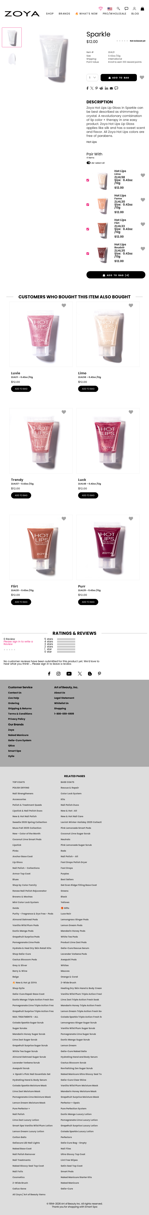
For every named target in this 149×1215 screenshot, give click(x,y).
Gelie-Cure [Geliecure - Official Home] (67, 1189)
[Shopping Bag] (142, 9)
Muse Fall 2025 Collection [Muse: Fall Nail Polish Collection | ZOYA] (27, 828)
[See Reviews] (130, 41)
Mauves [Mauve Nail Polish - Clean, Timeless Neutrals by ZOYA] (65, 971)
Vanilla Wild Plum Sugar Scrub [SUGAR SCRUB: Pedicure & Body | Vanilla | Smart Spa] (78, 1028)
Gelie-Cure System (19, 740)
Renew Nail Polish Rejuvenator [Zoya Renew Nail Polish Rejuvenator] (30, 891)
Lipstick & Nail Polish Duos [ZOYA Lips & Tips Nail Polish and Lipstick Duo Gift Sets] (27, 811)
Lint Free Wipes (69, 1160)
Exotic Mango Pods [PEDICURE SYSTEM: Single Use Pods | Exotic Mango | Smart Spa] (23, 931)
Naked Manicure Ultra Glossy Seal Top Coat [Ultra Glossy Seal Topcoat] (81, 1074)
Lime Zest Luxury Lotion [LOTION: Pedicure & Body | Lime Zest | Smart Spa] (26, 1120)
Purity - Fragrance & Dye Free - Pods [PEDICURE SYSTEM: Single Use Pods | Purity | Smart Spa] (33, 914)
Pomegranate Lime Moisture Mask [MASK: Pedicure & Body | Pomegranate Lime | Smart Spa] (32, 1097)
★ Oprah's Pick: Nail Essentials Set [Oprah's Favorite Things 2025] (31, 1074)
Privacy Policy (16, 719)
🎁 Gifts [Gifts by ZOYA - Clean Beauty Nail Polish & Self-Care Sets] (65, 908)
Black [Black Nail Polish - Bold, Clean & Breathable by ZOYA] (64, 897)
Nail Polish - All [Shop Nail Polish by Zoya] (69, 856)
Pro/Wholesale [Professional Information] (115, 14)
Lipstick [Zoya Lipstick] (17, 845)
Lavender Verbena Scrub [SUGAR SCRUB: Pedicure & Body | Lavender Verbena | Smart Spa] (26, 1063)
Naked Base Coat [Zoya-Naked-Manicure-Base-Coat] (22, 1149)
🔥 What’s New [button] (86, 14)
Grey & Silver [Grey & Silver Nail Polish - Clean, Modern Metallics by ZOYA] (20, 965)
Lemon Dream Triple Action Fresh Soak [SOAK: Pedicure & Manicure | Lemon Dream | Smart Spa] (81, 1011)
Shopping (60, 708)
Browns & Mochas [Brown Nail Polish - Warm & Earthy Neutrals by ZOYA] (23, 897)
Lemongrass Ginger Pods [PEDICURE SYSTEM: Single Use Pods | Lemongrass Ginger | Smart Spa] (75, 919)
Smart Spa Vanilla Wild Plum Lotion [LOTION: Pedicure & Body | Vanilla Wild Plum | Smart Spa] (33, 1126)
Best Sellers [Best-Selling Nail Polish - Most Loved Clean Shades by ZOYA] (67, 879)
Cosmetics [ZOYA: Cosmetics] (19, 1177)
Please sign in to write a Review (18, 642)
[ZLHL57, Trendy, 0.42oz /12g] (41, 446)
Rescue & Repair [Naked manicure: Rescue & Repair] (70, 788)
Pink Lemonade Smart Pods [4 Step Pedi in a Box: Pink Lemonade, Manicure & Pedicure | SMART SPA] (76, 828)
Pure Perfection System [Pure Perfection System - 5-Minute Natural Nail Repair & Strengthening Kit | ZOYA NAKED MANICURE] (73, 1109)
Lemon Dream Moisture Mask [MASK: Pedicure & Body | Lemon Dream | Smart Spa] (29, 1103)
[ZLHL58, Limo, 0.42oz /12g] (108, 340)
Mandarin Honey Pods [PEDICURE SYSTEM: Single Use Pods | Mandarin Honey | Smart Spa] (73, 931)
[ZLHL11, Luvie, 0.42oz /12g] (41, 340)
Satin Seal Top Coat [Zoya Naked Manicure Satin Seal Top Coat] (71, 1166)
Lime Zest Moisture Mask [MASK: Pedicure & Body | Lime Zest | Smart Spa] (26, 1091)
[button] (22, 13)
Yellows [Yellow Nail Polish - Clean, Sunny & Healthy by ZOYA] (65, 902)
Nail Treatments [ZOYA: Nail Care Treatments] (22, 1160)
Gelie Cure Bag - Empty (74, 1143)
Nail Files (66, 1149)
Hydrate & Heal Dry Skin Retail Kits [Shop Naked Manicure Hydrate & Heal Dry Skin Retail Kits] (32, 948)
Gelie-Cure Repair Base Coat (28, 994)
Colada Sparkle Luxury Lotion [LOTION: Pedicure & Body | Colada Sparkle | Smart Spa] (77, 1131)
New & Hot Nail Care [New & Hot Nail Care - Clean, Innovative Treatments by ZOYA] (72, 816)
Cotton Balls (19, 1137)
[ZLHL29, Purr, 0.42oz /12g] (108, 553)
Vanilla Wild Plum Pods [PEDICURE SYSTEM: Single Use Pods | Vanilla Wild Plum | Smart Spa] (26, 925)
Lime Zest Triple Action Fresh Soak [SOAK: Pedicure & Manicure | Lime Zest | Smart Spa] (80, 1000)
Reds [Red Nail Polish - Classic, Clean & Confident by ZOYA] (63, 851)
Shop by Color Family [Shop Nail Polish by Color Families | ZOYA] (25, 885)
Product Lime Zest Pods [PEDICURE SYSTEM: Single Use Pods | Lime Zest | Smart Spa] (74, 942)
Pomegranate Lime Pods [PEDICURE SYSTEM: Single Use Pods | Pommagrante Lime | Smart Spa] (26, 942)
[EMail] (111, 88)
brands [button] (64, 14)
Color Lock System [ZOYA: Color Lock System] (71, 793)
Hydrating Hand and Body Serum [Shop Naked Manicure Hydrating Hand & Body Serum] (79, 1057)
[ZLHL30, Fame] (115, 204)
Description (99, 102)
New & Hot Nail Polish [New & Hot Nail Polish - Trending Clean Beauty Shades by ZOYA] (25, 816)
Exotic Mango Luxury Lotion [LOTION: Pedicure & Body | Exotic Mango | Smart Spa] (76, 1114)
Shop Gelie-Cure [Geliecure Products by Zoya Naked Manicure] (22, 954)
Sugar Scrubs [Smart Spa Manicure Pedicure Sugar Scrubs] (20, 1028)
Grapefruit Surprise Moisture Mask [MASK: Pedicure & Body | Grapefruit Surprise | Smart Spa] (80, 1097)
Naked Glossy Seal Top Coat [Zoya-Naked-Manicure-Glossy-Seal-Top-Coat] (28, 1166)
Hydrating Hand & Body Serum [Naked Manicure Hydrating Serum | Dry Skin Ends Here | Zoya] (30, 1080)
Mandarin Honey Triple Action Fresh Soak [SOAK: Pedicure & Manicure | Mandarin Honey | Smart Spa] (81, 1005)
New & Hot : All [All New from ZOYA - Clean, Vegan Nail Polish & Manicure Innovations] (69, 811)
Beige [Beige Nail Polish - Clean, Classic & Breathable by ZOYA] (16, 977)
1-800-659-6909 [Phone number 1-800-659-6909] (64, 714)
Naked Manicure (18, 735)
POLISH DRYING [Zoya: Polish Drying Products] (21, 788)
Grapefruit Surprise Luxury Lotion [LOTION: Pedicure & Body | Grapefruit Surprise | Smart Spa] (79, 1126)
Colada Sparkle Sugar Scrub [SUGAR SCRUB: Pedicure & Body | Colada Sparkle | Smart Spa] (28, 1023)
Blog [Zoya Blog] (135, 14)
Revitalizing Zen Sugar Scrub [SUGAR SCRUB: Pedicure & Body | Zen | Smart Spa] (77, 1068)
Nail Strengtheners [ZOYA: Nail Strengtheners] (23, 793)
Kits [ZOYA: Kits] (63, 799)
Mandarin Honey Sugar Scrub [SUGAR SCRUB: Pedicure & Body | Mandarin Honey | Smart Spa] (29, 1034)
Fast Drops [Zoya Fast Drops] (67, 868)
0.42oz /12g (103, 56)
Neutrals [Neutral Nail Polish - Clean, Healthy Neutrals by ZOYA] (65, 839)
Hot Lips (91, 142)
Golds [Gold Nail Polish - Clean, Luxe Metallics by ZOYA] (16, 908)
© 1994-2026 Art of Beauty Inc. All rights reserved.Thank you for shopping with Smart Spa (75, 1205)
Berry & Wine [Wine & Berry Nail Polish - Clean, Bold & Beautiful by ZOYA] (20, 971)
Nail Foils (18, 1171)
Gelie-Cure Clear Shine (73, 1080)
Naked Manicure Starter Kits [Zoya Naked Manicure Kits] (76, 1177)
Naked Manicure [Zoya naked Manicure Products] (70, 1183)
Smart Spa (14, 751)
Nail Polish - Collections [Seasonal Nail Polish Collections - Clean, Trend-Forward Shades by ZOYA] (26, 868)
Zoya (11, 730)
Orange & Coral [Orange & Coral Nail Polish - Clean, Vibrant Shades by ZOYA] (69, 977)
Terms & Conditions (20, 714)
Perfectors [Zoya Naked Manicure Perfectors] (66, 1137)
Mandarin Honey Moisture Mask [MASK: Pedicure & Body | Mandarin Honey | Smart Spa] (78, 1091)
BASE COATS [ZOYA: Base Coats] (67, 782)
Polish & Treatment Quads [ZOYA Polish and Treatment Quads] (27, 805)
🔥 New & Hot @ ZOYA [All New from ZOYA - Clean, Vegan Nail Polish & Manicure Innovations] (25, 983)
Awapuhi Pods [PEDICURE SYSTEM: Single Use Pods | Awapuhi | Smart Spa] (69, 960)
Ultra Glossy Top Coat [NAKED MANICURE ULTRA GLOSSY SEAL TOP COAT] (73, 1154)
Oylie (11, 756)
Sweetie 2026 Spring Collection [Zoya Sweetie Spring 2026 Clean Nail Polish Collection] (30, 822)
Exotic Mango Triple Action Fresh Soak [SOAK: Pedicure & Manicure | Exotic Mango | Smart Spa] (33, 1000)
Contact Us (14, 693)
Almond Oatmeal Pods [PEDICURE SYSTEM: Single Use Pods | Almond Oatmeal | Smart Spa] (25, 919)
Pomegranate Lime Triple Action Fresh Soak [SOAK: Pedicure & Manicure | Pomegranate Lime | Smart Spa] (33, 1005)
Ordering (13, 703)
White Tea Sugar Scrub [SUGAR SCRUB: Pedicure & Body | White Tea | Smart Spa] (25, 1051)
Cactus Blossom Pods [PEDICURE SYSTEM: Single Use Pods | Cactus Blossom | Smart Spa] (25, 960)
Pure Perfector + (21, 1109)
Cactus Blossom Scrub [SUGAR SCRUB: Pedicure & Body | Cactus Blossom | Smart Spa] (73, 1063)
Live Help (13, 698)
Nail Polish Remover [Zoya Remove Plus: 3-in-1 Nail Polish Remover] (24, 1154)
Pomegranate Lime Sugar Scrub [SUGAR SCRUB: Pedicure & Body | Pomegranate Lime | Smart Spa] (78, 1034)
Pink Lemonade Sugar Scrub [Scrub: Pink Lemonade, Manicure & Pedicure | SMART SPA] (76, 845)
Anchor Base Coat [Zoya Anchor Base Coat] (23, 856)
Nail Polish (18, 1114)
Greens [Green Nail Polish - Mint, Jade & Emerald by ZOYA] (65, 891)
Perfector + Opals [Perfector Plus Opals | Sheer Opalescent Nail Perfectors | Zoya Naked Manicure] (70, 1103)
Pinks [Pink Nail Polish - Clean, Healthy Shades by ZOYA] (15, 851)
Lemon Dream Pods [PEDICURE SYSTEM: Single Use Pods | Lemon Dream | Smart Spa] (71, 925)
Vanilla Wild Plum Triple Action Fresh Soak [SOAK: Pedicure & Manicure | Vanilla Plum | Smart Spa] (81, 994)
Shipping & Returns (20, 708)
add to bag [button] (115, 77)
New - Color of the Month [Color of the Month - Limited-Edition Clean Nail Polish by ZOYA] (26, 834)
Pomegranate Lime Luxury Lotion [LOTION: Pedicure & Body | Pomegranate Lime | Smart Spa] (79, 1120)
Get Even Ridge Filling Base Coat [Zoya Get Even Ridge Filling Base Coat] (79, 885)
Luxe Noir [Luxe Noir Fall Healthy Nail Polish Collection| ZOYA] (66, 914)
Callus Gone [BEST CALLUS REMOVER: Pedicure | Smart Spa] (19, 1189)
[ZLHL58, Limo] (115, 180)
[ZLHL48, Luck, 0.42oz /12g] (108, 446)
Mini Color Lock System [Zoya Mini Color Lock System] (26, 902)
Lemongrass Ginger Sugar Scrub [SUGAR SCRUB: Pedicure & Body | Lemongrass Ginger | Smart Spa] (79, 1023)
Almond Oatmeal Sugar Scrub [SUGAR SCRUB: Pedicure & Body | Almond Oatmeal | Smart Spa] (29, 1057)
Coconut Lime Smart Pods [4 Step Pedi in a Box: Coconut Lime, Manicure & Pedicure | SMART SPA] (27, 839)
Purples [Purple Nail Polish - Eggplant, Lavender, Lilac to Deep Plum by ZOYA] (65, 874)
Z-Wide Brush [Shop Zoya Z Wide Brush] (68, 983)
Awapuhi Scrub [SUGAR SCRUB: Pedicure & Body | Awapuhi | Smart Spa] (21, 1068)
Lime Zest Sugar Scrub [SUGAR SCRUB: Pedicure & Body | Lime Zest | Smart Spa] (25, 1040)
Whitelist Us (61, 703)
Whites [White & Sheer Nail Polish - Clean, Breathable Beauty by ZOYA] (65, 965)
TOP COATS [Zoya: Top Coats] (19, 782)
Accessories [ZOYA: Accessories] (19, 799)
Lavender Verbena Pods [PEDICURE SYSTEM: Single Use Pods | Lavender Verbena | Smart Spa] (74, 954)
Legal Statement (64, 698)
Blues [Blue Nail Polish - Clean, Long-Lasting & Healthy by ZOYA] (16, 879)
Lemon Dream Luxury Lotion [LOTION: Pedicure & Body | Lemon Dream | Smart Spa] (28, 1131)
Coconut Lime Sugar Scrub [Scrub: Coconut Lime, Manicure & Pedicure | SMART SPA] (75, 834)
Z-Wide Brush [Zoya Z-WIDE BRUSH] (20, 1183)
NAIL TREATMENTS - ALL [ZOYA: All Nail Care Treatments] (25, 1017)
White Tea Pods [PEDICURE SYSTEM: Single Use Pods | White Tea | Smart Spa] (69, 937)
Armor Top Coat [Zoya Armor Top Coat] (21, 874)
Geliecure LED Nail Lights (26, 1143)
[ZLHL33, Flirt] (115, 229)
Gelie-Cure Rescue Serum (75, 948)
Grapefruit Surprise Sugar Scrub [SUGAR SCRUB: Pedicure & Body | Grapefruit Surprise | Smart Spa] (30, 1045)
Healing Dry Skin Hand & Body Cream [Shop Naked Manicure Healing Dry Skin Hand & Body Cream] (81, 988)
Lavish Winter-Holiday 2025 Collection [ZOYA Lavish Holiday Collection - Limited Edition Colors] (81, 822)
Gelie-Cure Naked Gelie (74, 1051)
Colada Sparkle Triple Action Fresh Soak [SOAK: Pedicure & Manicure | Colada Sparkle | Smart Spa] (81, 1017)
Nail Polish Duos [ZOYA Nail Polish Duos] (70, 805)
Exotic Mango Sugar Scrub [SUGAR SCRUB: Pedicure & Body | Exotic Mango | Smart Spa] (75, 1040)
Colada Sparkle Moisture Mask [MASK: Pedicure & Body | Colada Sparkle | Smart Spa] (30, 1085)
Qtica (11, 746)
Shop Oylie (18, 988)
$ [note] (119, 187)
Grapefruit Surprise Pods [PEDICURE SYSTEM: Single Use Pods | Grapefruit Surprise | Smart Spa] (26, 937)
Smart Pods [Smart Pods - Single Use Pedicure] (67, 1171)
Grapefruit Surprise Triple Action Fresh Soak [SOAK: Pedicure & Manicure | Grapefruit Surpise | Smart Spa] (33, 1011)
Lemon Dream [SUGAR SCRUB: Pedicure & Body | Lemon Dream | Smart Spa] (68, 1045)
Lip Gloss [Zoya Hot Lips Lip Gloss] (18, 862)
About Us (59, 693)
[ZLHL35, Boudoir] (115, 253)
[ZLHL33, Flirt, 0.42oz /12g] (41, 553)
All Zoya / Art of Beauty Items (29, 1194)
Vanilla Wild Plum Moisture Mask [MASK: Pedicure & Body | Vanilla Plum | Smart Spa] (79, 1085)
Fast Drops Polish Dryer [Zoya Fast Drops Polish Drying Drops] (74, 862)
